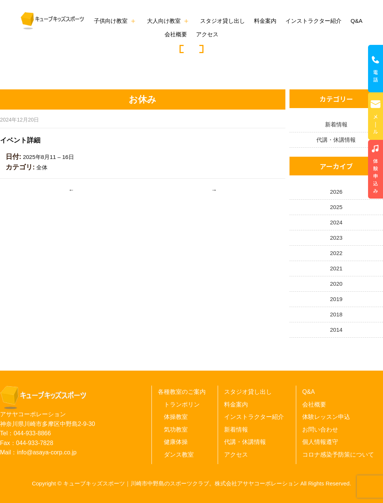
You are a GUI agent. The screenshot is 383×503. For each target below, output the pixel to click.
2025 (336, 207)
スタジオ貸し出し (222, 21)
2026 (336, 191)
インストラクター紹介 (313, 21)
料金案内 (265, 21)
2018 (336, 314)
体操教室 (176, 417)
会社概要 (176, 34)
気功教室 (176, 429)
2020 (336, 283)
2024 (336, 222)
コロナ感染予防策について (338, 454)
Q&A (356, 21)
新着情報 (336, 124)
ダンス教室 (179, 454)
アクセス (207, 34)
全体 (42, 167)
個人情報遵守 (320, 442)
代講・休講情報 (336, 140)
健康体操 (176, 442)
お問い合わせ (320, 429)
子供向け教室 (111, 21)
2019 (336, 299)
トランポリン (182, 404)
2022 (336, 253)
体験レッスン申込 (326, 417)
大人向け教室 (164, 21)
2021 (336, 268)
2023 (336, 237)
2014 (336, 329)
